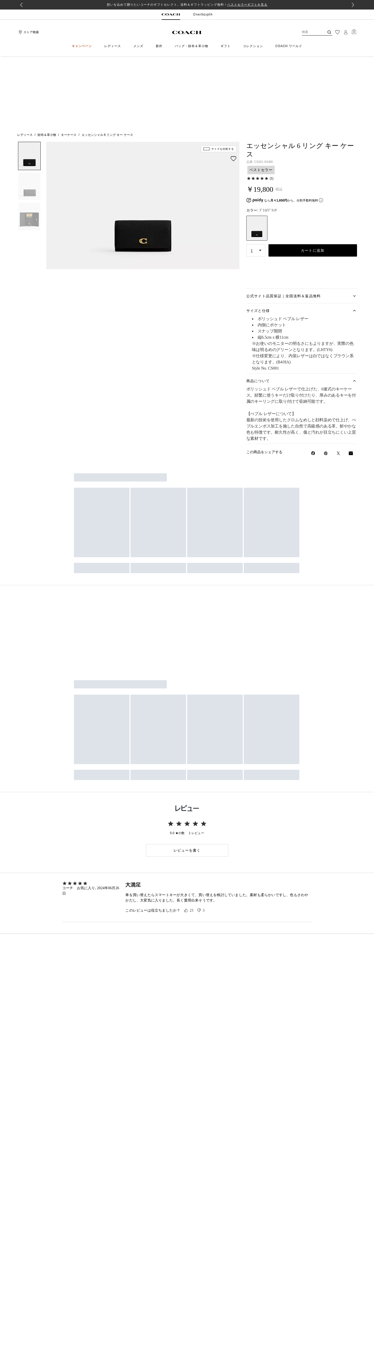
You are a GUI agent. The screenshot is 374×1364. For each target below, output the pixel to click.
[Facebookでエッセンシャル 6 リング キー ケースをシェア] (313, 382)
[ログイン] (346, 32)
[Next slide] (353, 5)
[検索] (309, 32)
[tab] (171, 15)
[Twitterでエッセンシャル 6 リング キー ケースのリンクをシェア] (338, 382)
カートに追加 (313, 180)
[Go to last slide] (21, 5)
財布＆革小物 (47, 64)
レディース (25, 64)
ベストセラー (261, 99)
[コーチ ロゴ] (187, 32)
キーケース (68, 64)
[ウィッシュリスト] (337, 32)
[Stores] (28, 32)
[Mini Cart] (354, 32)
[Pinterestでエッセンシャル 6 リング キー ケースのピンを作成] (326, 382)
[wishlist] (233, 88)
